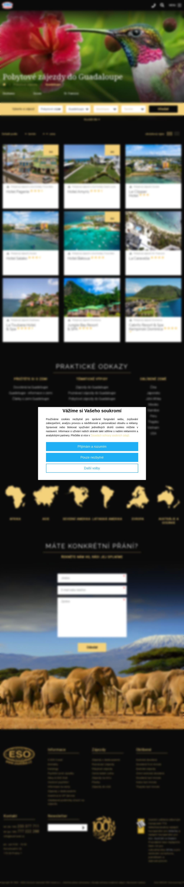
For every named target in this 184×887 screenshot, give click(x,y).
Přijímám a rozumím (91, 446)
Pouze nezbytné (92, 457)
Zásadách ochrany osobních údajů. (110, 435)
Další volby (92, 468)
